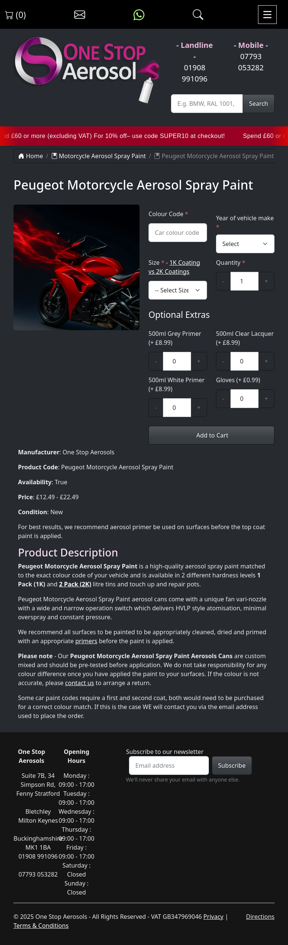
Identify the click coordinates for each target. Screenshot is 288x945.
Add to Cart (211, 435)
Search (258, 103)
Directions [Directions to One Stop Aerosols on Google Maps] (260, 916)
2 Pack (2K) (75, 584)
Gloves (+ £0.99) (238, 380)
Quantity (230, 262)
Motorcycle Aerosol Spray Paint (98, 156)
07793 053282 (251, 62)
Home (30, 156)
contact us (79, 683)
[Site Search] (207, 103)
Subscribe (232, 765)
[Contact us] (79, 14)
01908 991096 (195, 73)
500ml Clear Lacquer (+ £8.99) (245, 338)
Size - (174, 267)
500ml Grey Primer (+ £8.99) (174, 338)
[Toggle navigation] (267, 14)
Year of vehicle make (245, 222)
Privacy (213, 916)
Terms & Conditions (41, 925)
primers (86, 641)
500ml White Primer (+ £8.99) (176, 384)
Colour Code (168, 214)
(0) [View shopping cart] (15, 15)
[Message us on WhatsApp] (139, 14)
